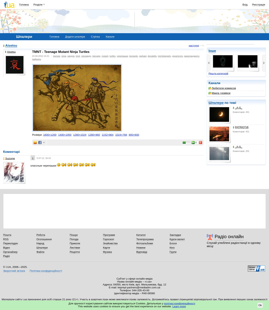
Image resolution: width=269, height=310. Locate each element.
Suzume (9, 158)
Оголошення (44, 239)
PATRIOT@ (241, 127)
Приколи (75, 243)
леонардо (86, 56)
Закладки (175, 234)
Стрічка (95, 36)
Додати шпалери (75, 36)
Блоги (173, 243)
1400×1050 (64, 134)
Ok (260, 305)
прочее (56, 56)
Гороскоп (108, 239)
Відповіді (141, 251)
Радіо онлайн (229, 236)
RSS (6, 239)
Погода (74, 239)
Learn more (179, 306)
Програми (109, 234)
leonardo (133, 56)
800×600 (134, 134)
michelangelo (164, 56)
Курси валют (177, 239)
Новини (141, 247)
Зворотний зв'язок (14, 270)
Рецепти (75, 251)
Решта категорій (218, 73)
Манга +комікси (219, 93)
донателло (177, 56)
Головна (24, 4)
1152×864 (107, 134)
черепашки (122, 56)
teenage (96, 56)
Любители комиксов (222, 88)
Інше (212, 51)
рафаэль (36, 59)
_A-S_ (237, 107)
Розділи (37, 4)
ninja (63, 56)
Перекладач (10, 243)
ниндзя (71, 56)
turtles (113, 56)
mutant (105, 56)
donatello (152, 56)
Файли (40, 251)
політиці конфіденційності (179, 303)
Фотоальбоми (144, 243)
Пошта (7, 234)
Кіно (172, 247)
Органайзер (10, 251)
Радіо (6, 256)
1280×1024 (79, 134)
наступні (194, 45)
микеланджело (191, 56)
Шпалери (216, 103)
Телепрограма (145, 239)
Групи (173, 251)
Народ (40, 243)
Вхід (245, 4)
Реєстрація (258, 4)
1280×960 (94, 134)
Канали (110, 36)
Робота (40, 234)
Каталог (141, 234)
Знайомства (110, 243)
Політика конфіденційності (46, 270)
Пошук (74, 234)
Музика (107, 251)
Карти (106, 247)
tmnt (78, 56)
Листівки (75, 247)
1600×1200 (50, 134)
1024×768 (121, 134)
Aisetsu (11, 45)
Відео (6, 247)
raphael (143, 56)
